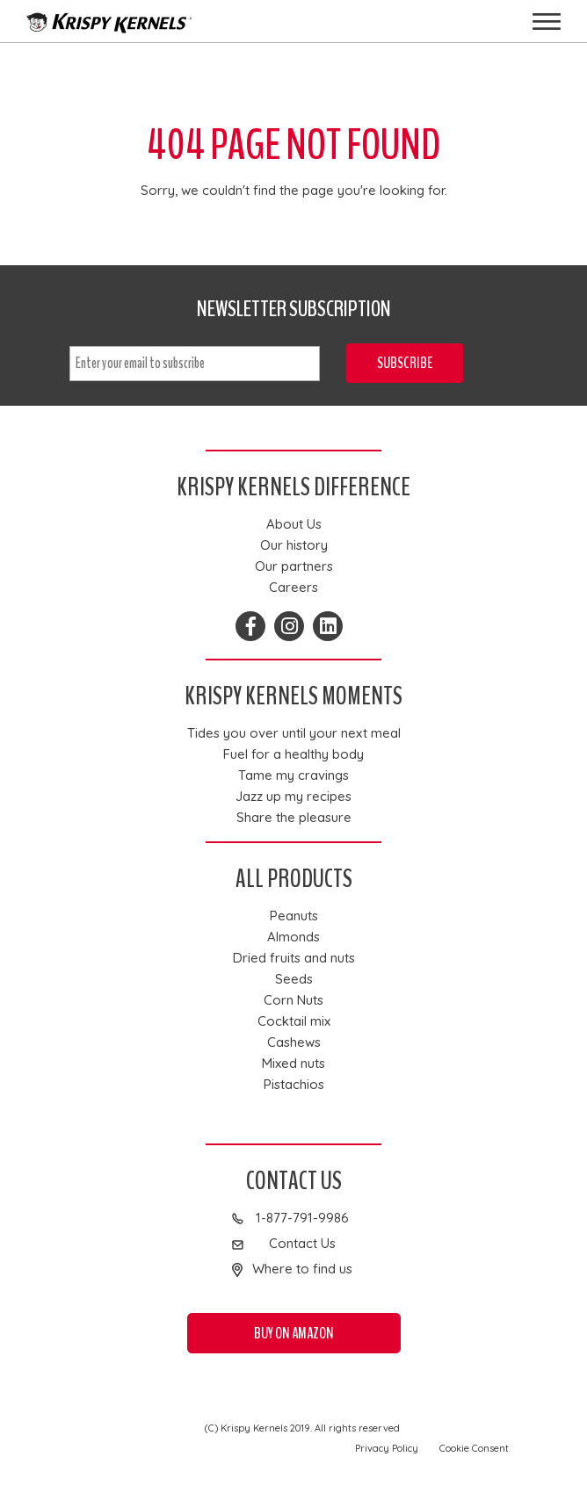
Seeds (294, 979)
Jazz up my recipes (293, 796)
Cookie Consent (474, 1448)
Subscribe (404, 362)
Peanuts (294, 916)
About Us (294, 524)
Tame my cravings (293, 775)
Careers (293, 587)
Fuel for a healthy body (293, 754)
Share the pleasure (293, 817)
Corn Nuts (293, 1000)
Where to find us (302, 1269)
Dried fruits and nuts (294, 958)
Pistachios (294, 1084)
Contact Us (302, 1243)
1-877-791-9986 (302, 1218)
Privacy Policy (386, 1448)
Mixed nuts (293, 1063)
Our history (294, 545)
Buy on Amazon (294, 1333)
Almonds (293, 937)
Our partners (294, 566)
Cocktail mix (293, 1021)
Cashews (294, 1042)
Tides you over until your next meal (294, 733)
